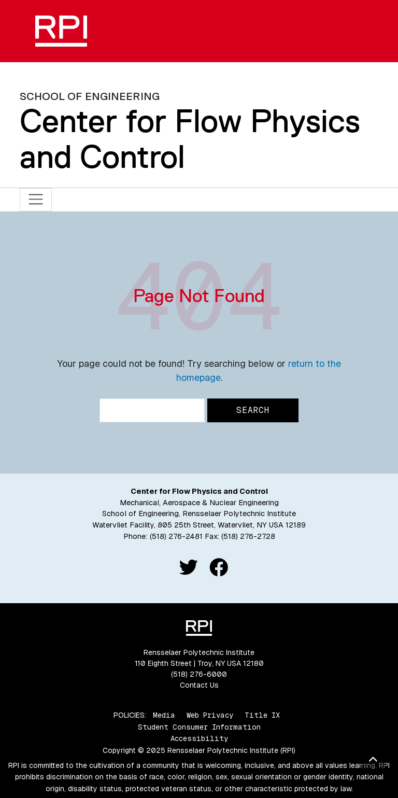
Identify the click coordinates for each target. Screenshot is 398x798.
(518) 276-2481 (176, 536)
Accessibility (199, 738)
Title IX (262, 715)
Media (164, 715)
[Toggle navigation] (36, 199)
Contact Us (199, 685)
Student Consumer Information (199, 727)
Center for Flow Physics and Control (190, 138)
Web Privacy (210, 715)
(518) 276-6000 (199, 674)
